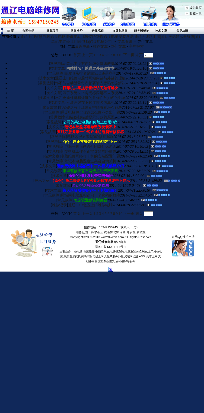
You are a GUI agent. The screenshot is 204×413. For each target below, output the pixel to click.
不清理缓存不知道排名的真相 (90, 103)
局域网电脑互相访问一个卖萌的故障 (90, 195)
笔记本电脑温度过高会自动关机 (90, 161)
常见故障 (57, 64)
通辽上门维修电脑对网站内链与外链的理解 (90, 78)
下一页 (128, 55)
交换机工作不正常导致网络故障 (90, 151)
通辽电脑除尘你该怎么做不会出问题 (90, 112)
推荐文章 (100, 46)
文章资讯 (125, 41)
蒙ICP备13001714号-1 (110, 247)
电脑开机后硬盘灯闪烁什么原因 (90, 146)
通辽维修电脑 (104, 242)
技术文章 (57, 68)
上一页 (87, 55)
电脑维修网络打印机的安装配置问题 (90, 156)
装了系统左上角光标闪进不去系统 (90, 93)
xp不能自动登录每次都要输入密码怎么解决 (90, 83)
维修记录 (59, 205)
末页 (139, 55)
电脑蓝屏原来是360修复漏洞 (90, 137)
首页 (77, 55)
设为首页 (196, 8)
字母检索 (136, 46)
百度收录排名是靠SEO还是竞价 (90, 73)
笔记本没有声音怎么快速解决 (90, 64)
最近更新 (82, 46)
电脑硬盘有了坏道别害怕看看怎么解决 (90, 107)
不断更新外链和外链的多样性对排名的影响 (90, 98)
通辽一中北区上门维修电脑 (90, 205)
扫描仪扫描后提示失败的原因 (90, 117)
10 (120, 55)
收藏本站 (196, 13)
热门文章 (118, 46)
